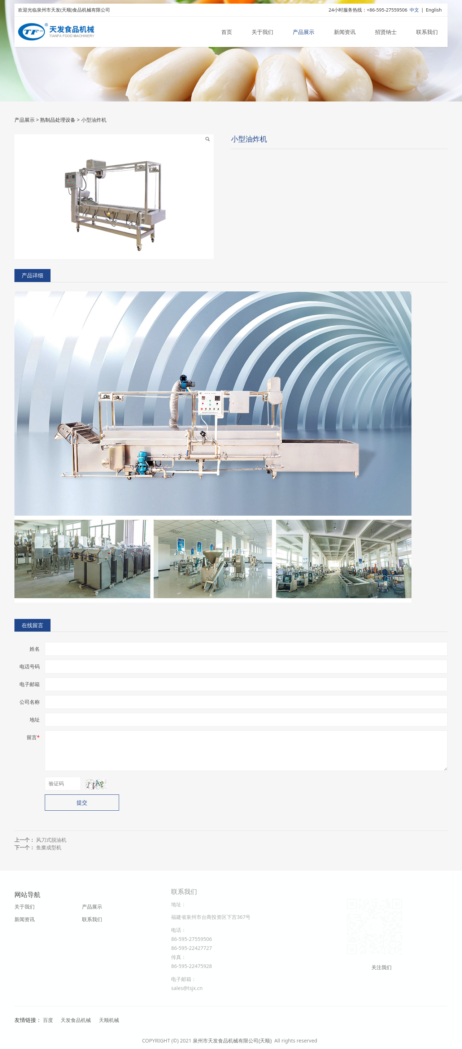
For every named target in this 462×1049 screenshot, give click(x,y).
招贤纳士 (386, 31)
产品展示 (303, 31)
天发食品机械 (76, 1020)
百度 (48, 1020)
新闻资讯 (345, 31)
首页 (226, 31)
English (434, 9)
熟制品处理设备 (57, 119)
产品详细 (32, 275)
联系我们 (427, 31)
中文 (414, 9)
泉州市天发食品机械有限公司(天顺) (233, 1040)
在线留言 (32, 625)
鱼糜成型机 (48, 847)
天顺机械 (109, 1020)
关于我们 (262, 31)
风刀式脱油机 (51, 839)
